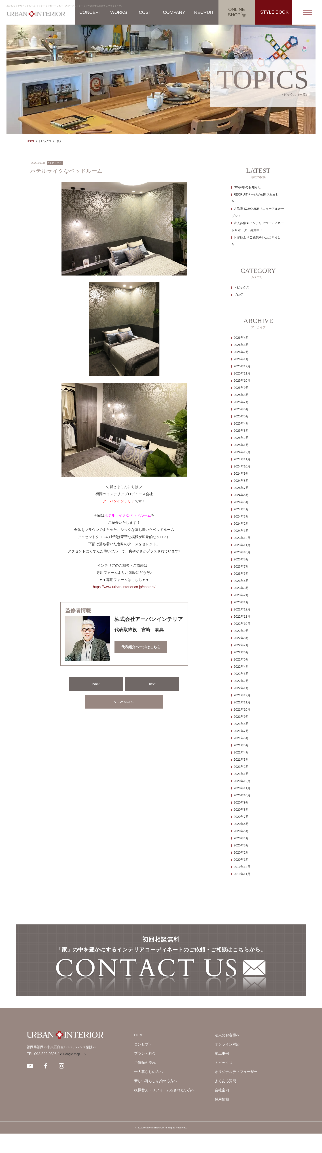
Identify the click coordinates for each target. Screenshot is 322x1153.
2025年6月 (241, 409)
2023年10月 (242, 552)
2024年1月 (241, 530)
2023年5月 (241, 573)
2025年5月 (241, 416)
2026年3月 (241, 345)
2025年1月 (241, 445)
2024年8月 (241, 480)
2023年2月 (241, 595)
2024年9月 (241, 473)
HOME (31, 141)
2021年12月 (242, 695)
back (96, 684)
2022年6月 (241, 652)
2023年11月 (242, 545)
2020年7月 (241, 816)
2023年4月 (241, 581)
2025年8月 (241, 395)
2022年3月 (241, 673)
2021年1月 (241, 774)
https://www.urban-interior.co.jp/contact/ (124, 587)
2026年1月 (241, 359)
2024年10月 (242, 466)
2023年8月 (241, 559)
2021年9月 (241, 716)
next (152, 684)
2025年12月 (242, 366)
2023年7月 (241, 566)
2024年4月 (241, 509)
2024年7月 (241, 488)
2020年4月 (241, 838)
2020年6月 (241, 824)
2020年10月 (242, 795)
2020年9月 (241, 802)
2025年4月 (241, 423)
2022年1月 (241, 688)
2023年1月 (241, 602)
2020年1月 (241, 859)
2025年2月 (241, 438)
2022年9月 (241, 631)
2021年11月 (242, 702)
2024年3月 (241, 516)
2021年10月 (242, 709)
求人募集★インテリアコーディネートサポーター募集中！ (257, 226)
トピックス (241, 287)
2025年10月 (242, 380)
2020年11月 (242, 788)
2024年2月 (241, 523)
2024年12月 (242, 452)
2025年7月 (241, 402)
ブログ (238, 294)
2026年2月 (241, 352)
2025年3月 (241, 430)
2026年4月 (241, 337)
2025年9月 (241, 387)
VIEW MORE (124, 702)
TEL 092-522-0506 (42, 1073)
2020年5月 (241, 831)
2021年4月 (241, 752)
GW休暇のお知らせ (247, 187)
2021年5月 (241, 745)
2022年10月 (242, 623)
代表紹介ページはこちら (141, 647)
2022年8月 (241, 638)
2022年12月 (242, 609)
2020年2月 (241, 852)
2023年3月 (241, 588)
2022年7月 (241, 645)
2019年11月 (242, 874)
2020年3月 (241, 845)
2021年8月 (241, 724)
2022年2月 (241, 681)
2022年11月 (242, 616)
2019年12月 (242, 867)
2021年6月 (241, 738)
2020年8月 (241, 809)
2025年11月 (242, 373)
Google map (71, 1073)
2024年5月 (241, 502)
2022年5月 (241, 659)
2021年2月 (241, 766)
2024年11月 (242, 459)
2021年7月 (241, 731)
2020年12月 (242, 781)
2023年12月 (242, 538)
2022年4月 (241, 666)
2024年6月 (241, 495)
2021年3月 (241, 759)
